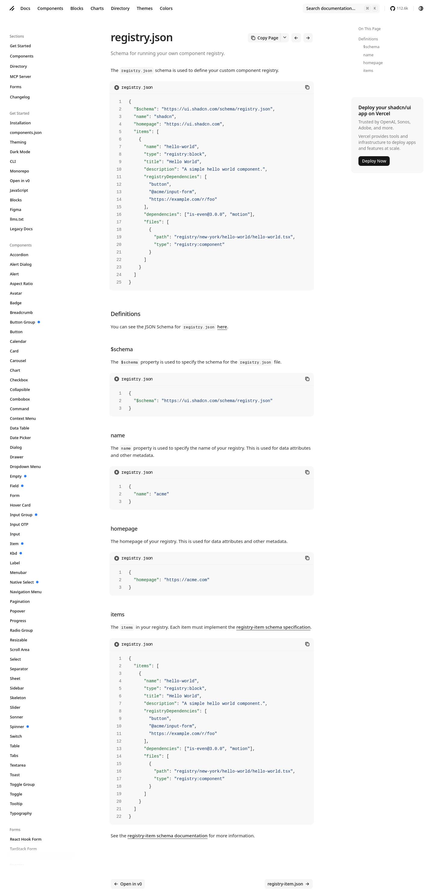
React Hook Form (26, 839)
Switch (16, 736)
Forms (16, 86)
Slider (15, 707)
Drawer (17, 457)
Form (15, 495)
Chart (15, 370)
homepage (373, 62)
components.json (26, 132)
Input (15, 534)
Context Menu (23, 418)
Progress (18, 620)
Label (15, 563)
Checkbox (19, 380)
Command (20, 409)
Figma (16, 209)
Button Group (25, 322)
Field (17, 486)
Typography (21, 813)
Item (17, 543)
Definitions (368, 39)
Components (50, 8)
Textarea (18, 765)
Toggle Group (22, 784)
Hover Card (20, 505)
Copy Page (267, 37)
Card (14, 351)
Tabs (14, 755)
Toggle (16, 794)
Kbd (16, 553)
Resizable (19, 640)
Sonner (17, 717)
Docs (25, 8)
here (222, 326)
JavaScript (19, 190)
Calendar (18, 341)
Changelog (20, 97)
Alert (15, 274)
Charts (97, 8)
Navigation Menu (26, 592)
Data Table (20, 428)
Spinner (20, 726)
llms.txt (17, 219)
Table (15, 746)
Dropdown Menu (26, 466)
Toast (15, 774)
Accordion (19, 254)
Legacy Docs (21, 229)
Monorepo (20, 171)
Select (15, 659)
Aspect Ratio (21, 283)
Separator (19, 669)
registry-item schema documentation (167, 835)
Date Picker (21, 437)
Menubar (18, 572)
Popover (18, 611)
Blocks (76, 8)
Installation (20, 123)
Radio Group (21, 630)
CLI (13, 161)
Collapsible (20, 389)
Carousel (18, 360)
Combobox (20, 399)
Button (16, 331)
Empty (18, 476)
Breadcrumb (21, 312)
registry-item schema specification (273, 626)
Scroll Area (20, 649)
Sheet (15, 678)
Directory (120, 8)
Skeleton (18, 697)
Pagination (20, 601)
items (368, 70)
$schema (371, 46)
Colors (166, 8)
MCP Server (21, 76)
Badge (16, 303)
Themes (145, 8)
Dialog (16, 447)
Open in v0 (20, 180)
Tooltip (16, 803)
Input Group (24, 514)
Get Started (21, 46)
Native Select (24, 582)
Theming (18, 142)
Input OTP (19, 524)
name (368, 54)
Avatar (16, 293)
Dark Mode (20, 151)
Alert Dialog (21, 264)
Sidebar (17, 688)
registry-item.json (289, 884)
